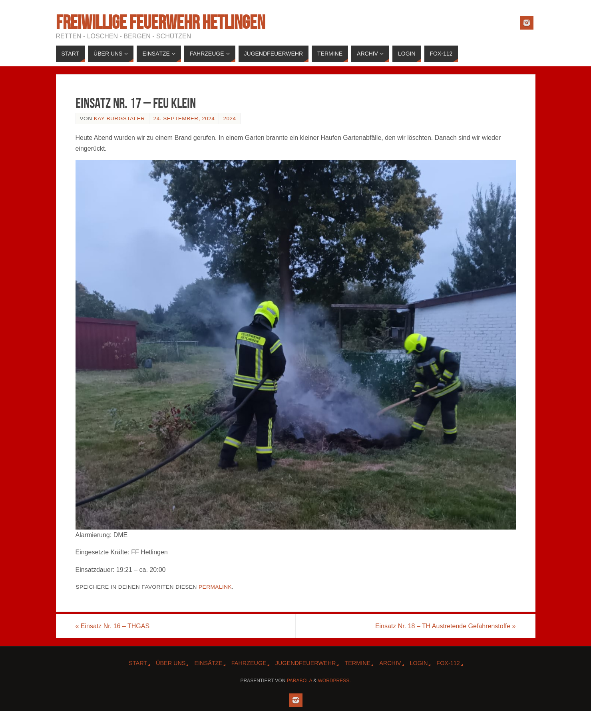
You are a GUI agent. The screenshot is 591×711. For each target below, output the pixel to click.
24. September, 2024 (184, 118)
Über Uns (170, 663)
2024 (229, 118)
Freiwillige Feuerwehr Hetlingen (160, 22)
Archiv (390, 663)
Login (419, 663)
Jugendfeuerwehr (305, 663)
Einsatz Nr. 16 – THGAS (113, 626)
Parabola (299, 680)
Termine (357, 663)
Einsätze (208, 663)
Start (138, 663)
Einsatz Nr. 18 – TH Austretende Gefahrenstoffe (445, 626)
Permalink (215, 587)
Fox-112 (448, 663)
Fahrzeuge (249, 663)
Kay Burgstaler (119, 118)
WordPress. (334, 680)
